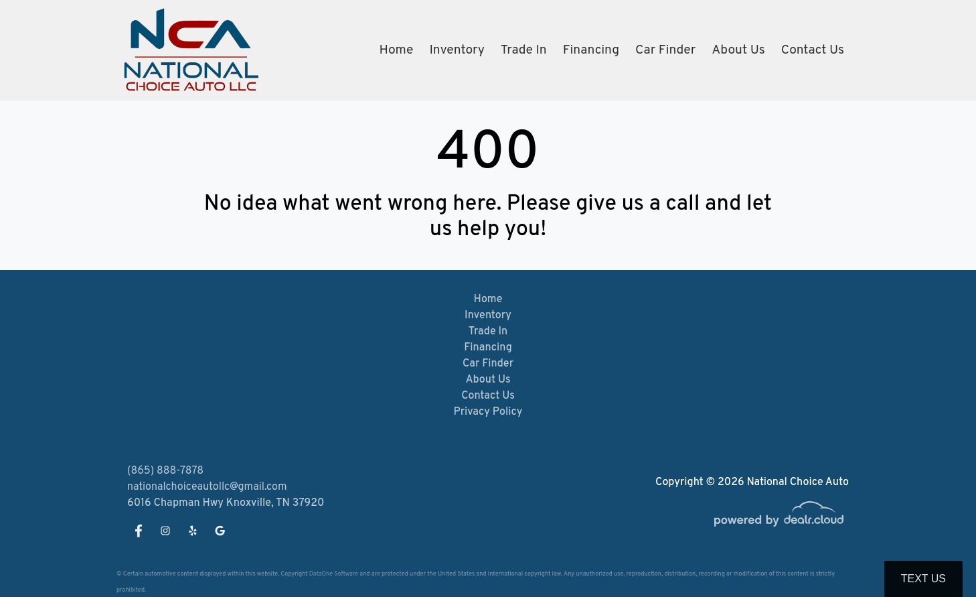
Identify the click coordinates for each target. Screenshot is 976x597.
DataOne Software (333, 574)
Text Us (923, 578)
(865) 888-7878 (165, 471)
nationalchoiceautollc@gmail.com (207, 487)
